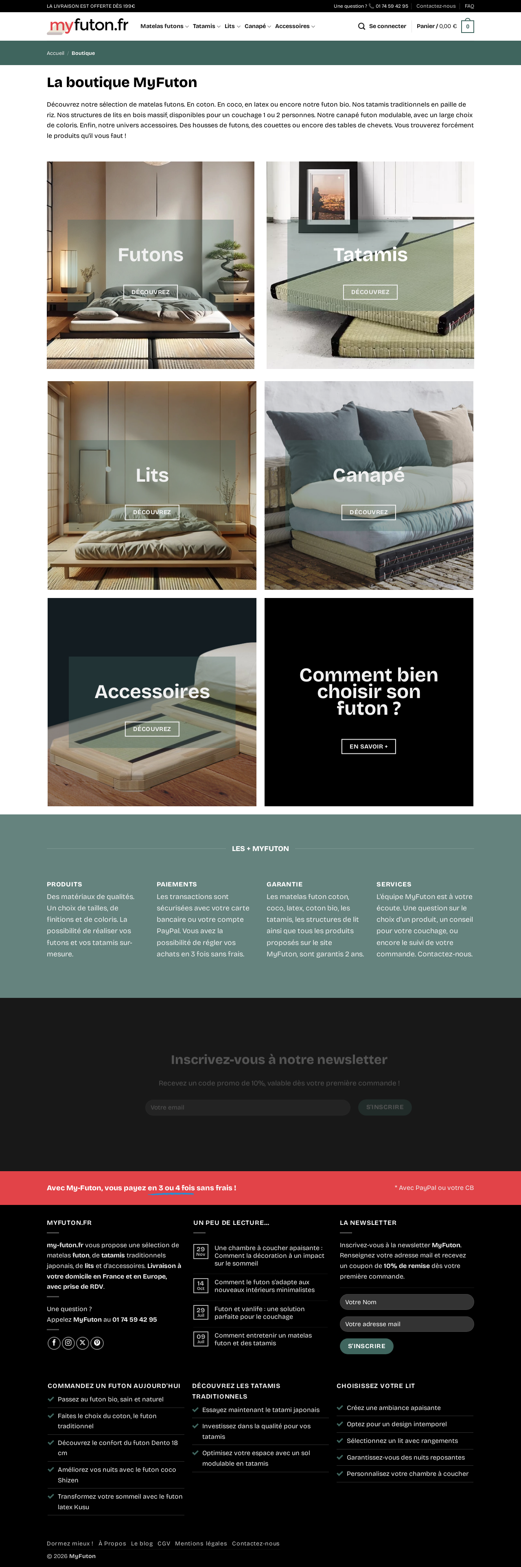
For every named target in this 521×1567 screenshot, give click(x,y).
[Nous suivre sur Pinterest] (96, 1343)
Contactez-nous (436, 6)
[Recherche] (361, 26)
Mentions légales (201, 1543)
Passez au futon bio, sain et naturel (111, 1399)
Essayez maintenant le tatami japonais (261, 1410)
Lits (232, 27)
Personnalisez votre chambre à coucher (407, 1474)
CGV (164, 1543)
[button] (387, 26)
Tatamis (207, 27)
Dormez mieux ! (70, 1543)
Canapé (258, 27)
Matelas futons (164, 27)
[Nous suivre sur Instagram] (68, 1343)
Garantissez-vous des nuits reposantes (406, 1457)
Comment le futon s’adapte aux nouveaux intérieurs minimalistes (265, 1286)
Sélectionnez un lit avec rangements (402, 1441)
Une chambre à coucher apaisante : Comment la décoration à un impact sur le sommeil (269, 1255)
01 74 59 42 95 (392, 6)
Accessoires (295, 27)
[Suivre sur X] (82, 1343)
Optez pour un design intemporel (397, 1424)
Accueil (55, 53)
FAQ (469, 6)
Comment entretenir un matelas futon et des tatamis (263, 1339)
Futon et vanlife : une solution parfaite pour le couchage (260, 1312)
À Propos (113, 1543)
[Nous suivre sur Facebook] (54, 1343)
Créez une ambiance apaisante (394, 1408)
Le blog (142, 1543)
